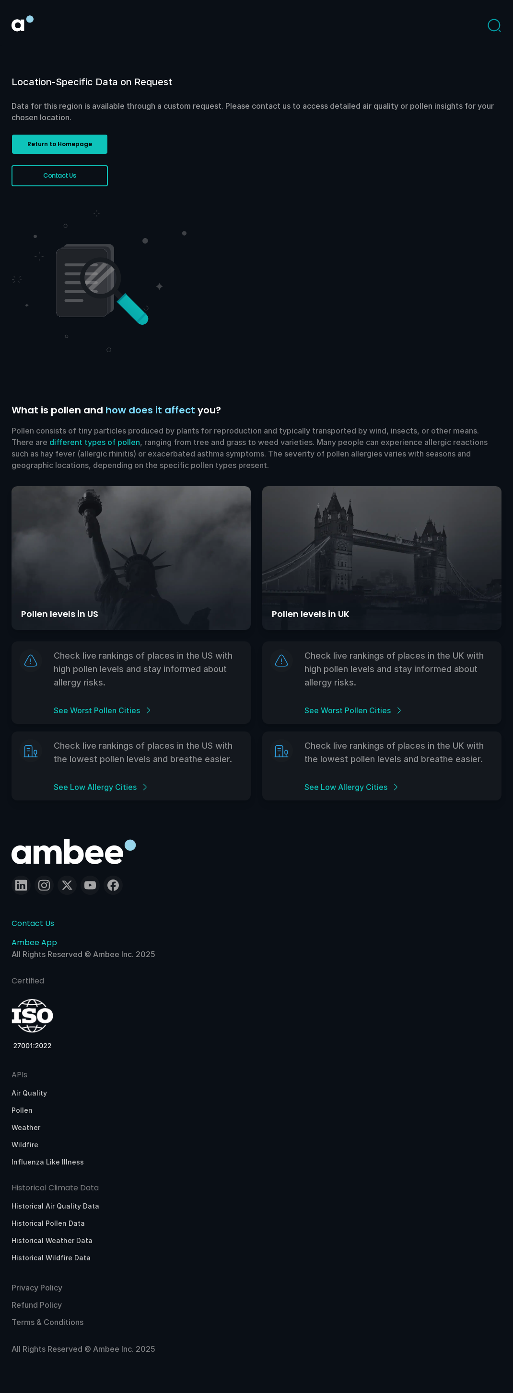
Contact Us (33, 923)
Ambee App (34, 942)
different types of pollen (94, 442)
